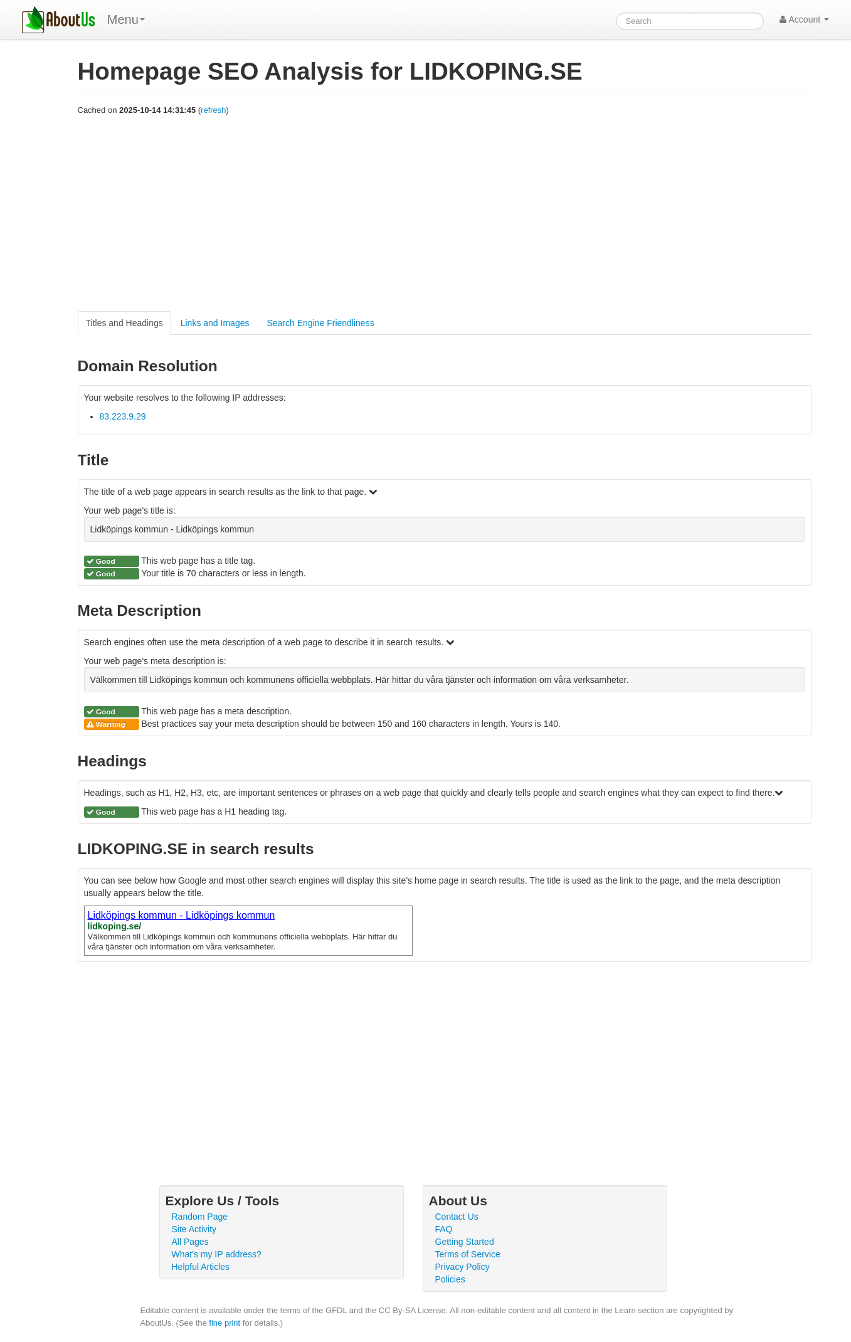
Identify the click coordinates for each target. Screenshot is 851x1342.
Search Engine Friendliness (320, 323)
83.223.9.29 (123, 416)
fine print (224, 1323)
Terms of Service (467, 1254)
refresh (213, 110)
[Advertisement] (444, 214)
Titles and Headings (124, 323)
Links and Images (215, 323)
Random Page (200, 1217)
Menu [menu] (126, 19)
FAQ (444, 1229)
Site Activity (194, 1229)
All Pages (190, 1242)
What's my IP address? (217, 1254)
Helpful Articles (201, 1267)
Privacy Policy (462, 1267)
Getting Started (464, 1242)
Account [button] (804, 19)
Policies (450, 1279)
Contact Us (456, 1217)
